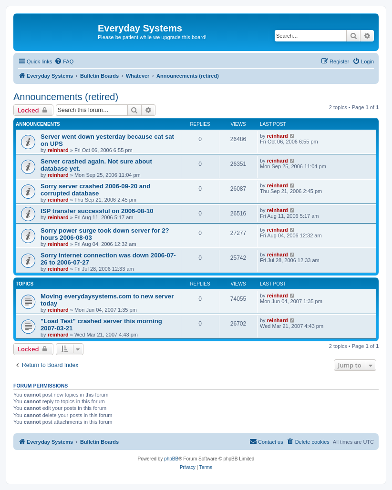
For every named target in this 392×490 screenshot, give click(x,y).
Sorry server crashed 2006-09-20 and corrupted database (95, 190)
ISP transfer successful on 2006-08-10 (97, 210)
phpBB (171, 458)
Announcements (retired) (65, 97)
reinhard (58, 150)
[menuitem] (63, 61)
